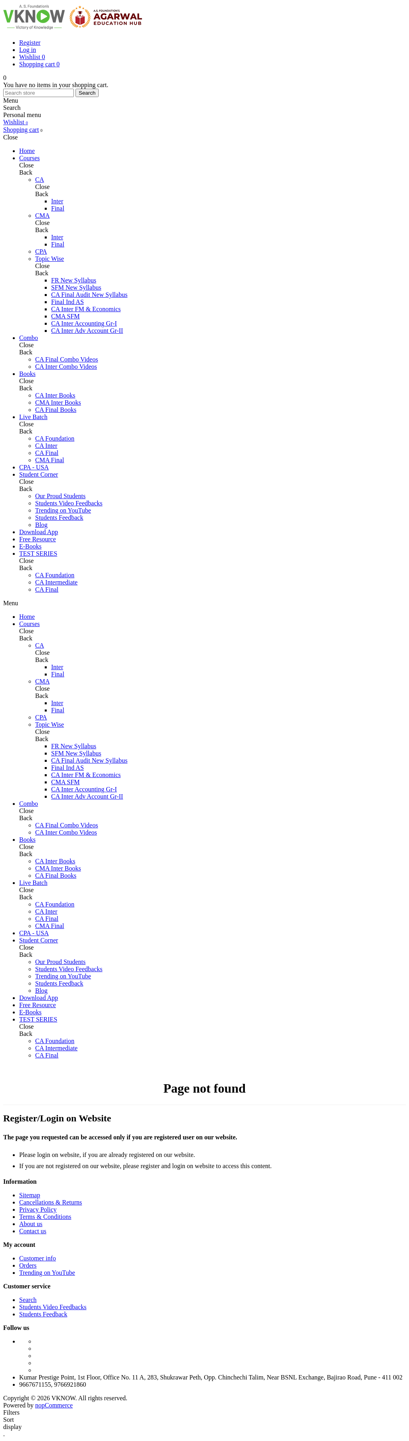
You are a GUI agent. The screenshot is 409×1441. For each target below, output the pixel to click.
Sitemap (29, 1195)
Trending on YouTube (47, 1272)
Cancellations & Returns (50, 1202)
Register (29, 42)
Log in (27, 49)
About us (30, 1223)
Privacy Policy (38, 1209)
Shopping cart (21, 129)
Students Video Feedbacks (53, 1307)
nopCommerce (54, 1405)
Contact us (32, 1231)
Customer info (37, 1258)
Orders (28, 1265)
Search (87, 93)
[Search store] (38, 93)
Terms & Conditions (45, 1216)
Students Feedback (43, 1314)
